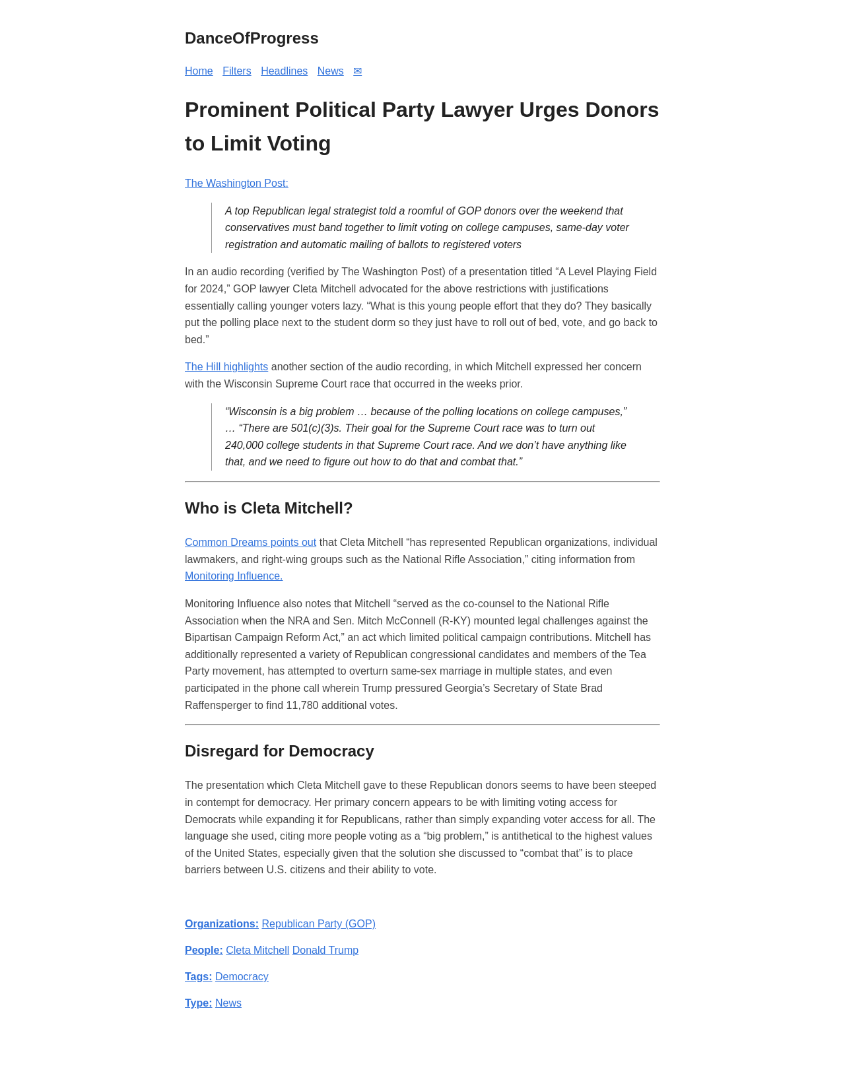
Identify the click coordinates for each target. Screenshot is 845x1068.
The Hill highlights (226, 366)
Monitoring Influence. (234, 576)
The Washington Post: (236, 183)
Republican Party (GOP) (318, 923)
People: (204, 950)
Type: (198, 1003)
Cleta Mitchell (257, 950)
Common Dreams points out (250, 542)
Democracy (242, 976)
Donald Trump (325, 950)
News (331, 71)
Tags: (198, 976)
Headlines (284, 71)
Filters (237, 71)
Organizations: (222, 923)
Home (199, 71)
